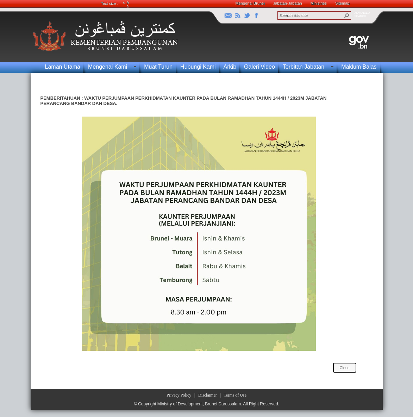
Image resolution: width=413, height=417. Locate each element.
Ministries (319, 3)
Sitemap (342, 3)
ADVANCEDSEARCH (362, 14)
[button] (347, 15)
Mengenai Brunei (250, 3)
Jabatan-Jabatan (287, 3)
